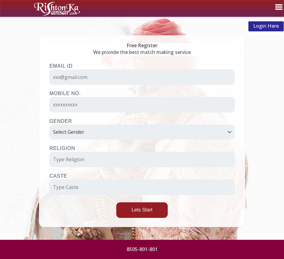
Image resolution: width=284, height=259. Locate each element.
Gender (60, 121)
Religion (62, 148)
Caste (58, 176)
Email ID (60, 66)
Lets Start (141, 209)
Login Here (266, 26)
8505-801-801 (142, 249)
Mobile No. (65, 93)
